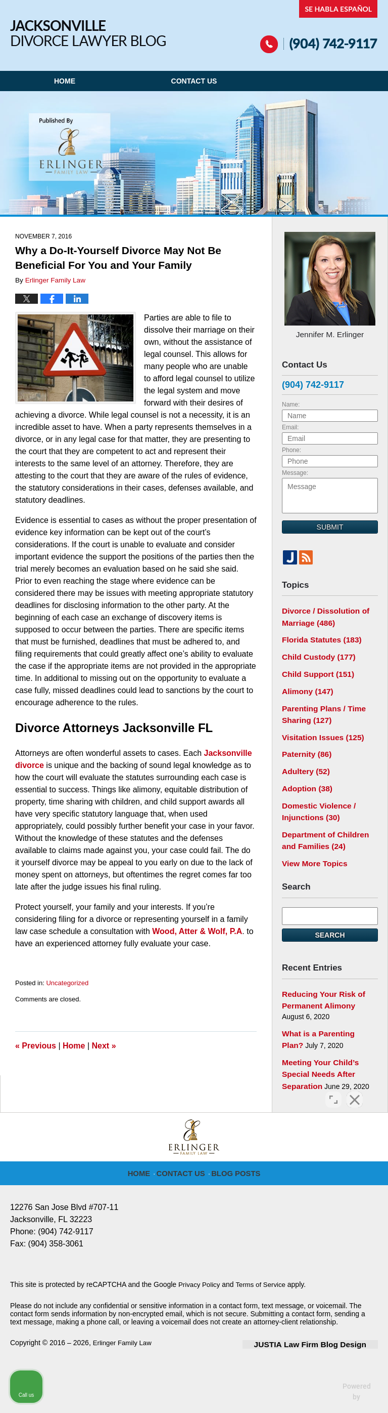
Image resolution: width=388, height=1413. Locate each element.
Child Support (314, 666)
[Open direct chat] (333, 1089)
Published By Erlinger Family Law (319, 26)
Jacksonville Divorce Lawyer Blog (88, 33)
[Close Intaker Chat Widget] (355, 1089)
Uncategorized (67, 983)
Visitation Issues (319, 724)
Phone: (291, 447)
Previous (35, 1045)
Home (64, 81)
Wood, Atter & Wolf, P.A (197, 931)
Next (104, 1045)
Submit (330, 524)
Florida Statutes (318, 634)
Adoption (304, 773)
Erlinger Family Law (124, 1315)
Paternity (304, 741)
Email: (290, 424)
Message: (295, 470)
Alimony (305, 682)
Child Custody (315, 650)
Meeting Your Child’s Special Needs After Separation (316, 1045)
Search (330, 913)
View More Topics (311, 841)
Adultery (303, 756)
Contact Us (194, 81)
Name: (291, 402)
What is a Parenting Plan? (325, 1008)
